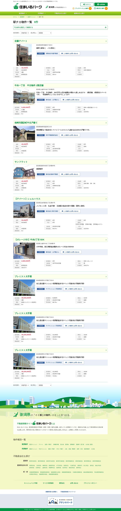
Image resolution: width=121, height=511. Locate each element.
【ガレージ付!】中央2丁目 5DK (29, 239)
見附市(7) (79, 465)
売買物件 (41, 13)
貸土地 (62, 444)
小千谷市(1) (59, 465)
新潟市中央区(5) (50, 461)
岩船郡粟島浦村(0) (53, 474)
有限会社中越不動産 (52, 53)
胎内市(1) (78, 467)
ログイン (87, 4)
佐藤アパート (21, 41)
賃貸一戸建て (48, 444)
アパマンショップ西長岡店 (54, 289)
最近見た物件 (101, 8)
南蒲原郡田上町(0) (55, 472)
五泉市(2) (38, 467)
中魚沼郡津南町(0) (99, 472)
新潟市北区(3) (32, 461)
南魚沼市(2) (72, 467)
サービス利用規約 (48, 483)
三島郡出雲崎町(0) (77, 472)
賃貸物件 (23, 13)
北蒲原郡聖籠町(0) (34, 472)
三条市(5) (38, 465)
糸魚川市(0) (98, 465)
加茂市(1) (66, 465)
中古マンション (43, 449)
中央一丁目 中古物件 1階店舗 (29, 85)
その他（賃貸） (89, 444)
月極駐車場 (56, 444)
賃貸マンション (33, 444)
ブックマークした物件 (82, 8)
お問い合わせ (74, 483)
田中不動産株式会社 (52, 135)
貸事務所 (72, 444)
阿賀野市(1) (52, 467)
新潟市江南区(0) (60, 461)
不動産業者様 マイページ (67, 491)
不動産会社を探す (60, 13)
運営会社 (61, 483)
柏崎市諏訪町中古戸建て (26, 123)
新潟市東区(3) (41, 461)
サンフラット (22, 162)
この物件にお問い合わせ (70, 53)
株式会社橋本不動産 (52, 174)
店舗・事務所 (72, 449)
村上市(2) (86, 465)
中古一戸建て (60, 449)
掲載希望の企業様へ (51, 491)
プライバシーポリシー (90, 483)
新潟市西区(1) (87, 461)
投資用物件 (87, 449)
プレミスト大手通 (23, 276)
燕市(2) (92, 465)
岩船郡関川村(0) (43, 474)
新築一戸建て (51, 449)
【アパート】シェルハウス (27, 199)
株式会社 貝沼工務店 (52, 211)
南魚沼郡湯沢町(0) (88, 472)
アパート (41, 444)
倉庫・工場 (79, 449)
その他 (93, 449)
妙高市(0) (31, 467)
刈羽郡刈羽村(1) (33, 474)
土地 (66, 449)
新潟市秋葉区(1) (70, 461)
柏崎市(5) (45, 465)
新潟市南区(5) (79, 461)
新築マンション (33, 449)
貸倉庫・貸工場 (80, 444)
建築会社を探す (79, 13)
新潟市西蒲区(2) (97, 461)
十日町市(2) (73, 465)
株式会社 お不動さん (52, 99)
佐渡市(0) (58, 467)
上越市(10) (44, 467)
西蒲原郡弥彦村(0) (45, 472)
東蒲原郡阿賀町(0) (66, 472)
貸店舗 (67, 444)
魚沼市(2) (64, 467)
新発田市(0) (52, 465)
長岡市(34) (32, 465)
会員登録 (101, 4)
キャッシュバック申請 (30, 483)
